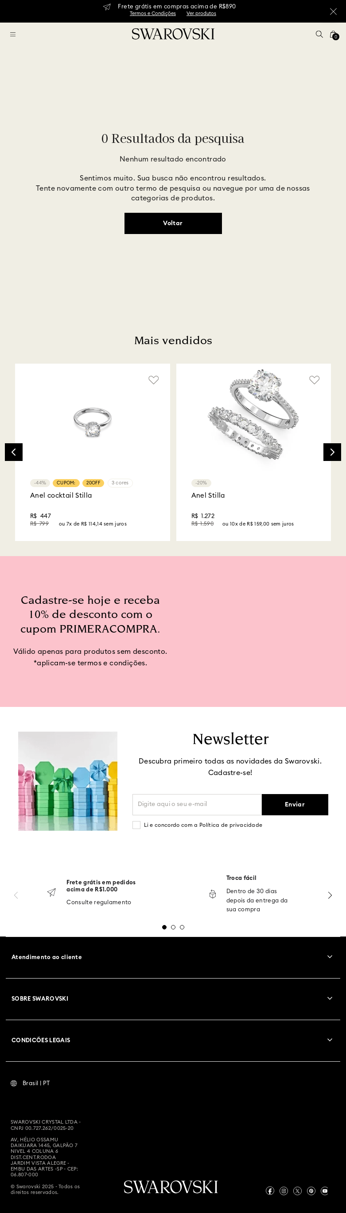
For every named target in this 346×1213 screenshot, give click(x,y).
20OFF (93, 483)
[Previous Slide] (14, 452)
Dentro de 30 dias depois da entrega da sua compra (257, 901)
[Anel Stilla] (253, 452)
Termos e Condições (153, 13)
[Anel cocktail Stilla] (92, 452)
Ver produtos (201, 13)
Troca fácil (241, 878)
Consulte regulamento (99, 903)
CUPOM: (66, 483)
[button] (319, 34)
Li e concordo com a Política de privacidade (203, 825)
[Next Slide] (332, 452)
